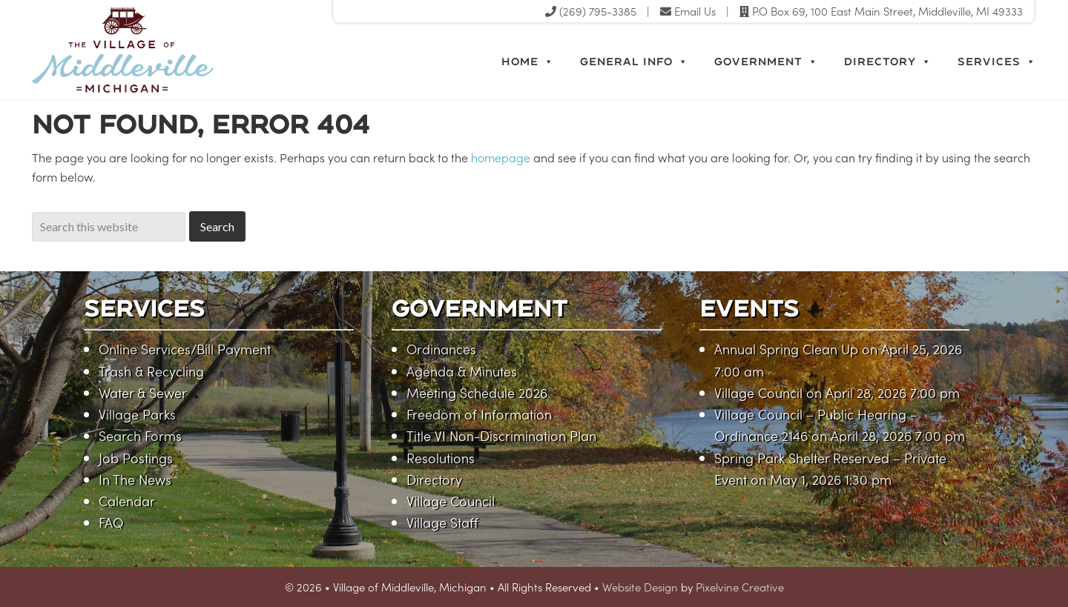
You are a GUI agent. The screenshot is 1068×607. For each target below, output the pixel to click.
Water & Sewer (143, 392)
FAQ (111, 522)
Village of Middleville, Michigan (189, 50)
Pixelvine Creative (740, 586)
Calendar (127, 500)
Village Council (450, 500)
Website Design (640, 586)
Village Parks (137, 414)
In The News (135, 479)
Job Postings (136, 457)
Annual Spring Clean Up (786, 348)
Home (527, 61)
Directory (888, 61)
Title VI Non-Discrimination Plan (501, 435)
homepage (500, 157)
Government (766, 61)
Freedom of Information (479, 414)
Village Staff (442, 522)
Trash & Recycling (151, 371)
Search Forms (140, 435)
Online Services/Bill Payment (185, 348)
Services (996, 61)
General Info (634, 61)
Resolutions (440, 457)
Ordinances (441, 348)
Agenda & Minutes (461, 371)
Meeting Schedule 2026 (476, 392)
